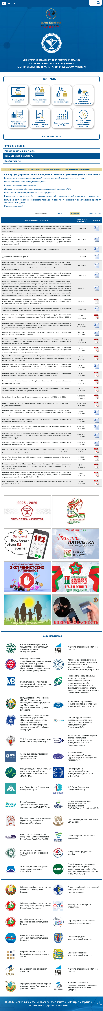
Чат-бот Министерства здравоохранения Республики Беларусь (34, 922)
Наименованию (94, 213)
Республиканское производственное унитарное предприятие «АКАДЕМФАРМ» (35, 805)
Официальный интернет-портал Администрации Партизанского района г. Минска (35, 986)
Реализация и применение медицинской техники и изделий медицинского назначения (45, 178)
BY (9, 3)
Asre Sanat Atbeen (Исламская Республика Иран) (34, 788)
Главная (5, 169)
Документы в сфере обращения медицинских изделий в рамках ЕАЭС (37, 189)
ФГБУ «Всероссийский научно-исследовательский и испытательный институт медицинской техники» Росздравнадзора (83, 740)
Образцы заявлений (13, 206)
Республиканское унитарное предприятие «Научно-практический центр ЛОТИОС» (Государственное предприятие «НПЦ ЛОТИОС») (83, 869)
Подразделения (19, 169)
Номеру (75, 213)
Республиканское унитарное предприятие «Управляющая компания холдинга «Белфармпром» (34, 648)
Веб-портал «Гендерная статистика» (79, 906)
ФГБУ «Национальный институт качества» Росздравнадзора (35, 740)
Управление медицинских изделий (45, 169)
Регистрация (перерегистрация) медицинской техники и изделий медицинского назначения (52, 174)
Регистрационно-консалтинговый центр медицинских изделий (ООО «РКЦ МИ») (81, 772)
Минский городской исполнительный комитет (80, 938)
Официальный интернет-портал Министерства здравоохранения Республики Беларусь (35, 906)
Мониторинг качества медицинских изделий (25, 181)
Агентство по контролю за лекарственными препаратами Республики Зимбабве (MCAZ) (34, 837)
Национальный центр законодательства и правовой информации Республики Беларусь (82, 986)
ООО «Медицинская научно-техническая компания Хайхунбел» (34, 869)
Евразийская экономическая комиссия (33, 970)
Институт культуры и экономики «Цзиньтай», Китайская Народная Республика (35, 821)
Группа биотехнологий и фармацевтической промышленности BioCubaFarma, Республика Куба (83, 804)
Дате (59, 213)
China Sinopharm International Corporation (81, 837)
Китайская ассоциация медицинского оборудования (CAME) (34, 853)
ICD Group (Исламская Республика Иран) (78, 788)
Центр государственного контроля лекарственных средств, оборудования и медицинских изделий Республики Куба (80, 722)
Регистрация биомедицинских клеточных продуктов (29, 192)
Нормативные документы (19, 156)
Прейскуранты (12, 161)
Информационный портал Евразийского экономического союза (34, 954)
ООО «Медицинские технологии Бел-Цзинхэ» (83, 820)
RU (4, 3)
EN (13, 3)
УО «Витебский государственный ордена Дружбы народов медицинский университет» (82, 756)
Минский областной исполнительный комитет (80, 954)
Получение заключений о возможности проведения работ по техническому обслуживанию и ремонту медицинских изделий (52, 201)
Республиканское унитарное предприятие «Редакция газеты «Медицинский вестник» (35, 684)
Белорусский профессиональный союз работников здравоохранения (83, 890)
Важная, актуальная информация (20, 185)
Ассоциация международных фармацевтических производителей (34, 756)
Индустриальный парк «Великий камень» (83, 648)
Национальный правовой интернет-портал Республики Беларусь (34, 938)
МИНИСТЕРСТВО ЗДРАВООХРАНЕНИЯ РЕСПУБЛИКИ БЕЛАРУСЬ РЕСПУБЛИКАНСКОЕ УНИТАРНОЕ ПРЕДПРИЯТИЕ (51, 64)
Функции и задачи (14, 146)
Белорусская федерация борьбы (79, 853)
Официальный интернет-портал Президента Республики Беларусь (35, 890)
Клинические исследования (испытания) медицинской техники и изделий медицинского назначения (51, 196)
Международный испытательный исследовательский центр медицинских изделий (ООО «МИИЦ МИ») (36, 772)
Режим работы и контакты (19, 151)
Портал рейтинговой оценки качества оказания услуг (81, 922)
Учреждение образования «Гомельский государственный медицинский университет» (82, 704)
